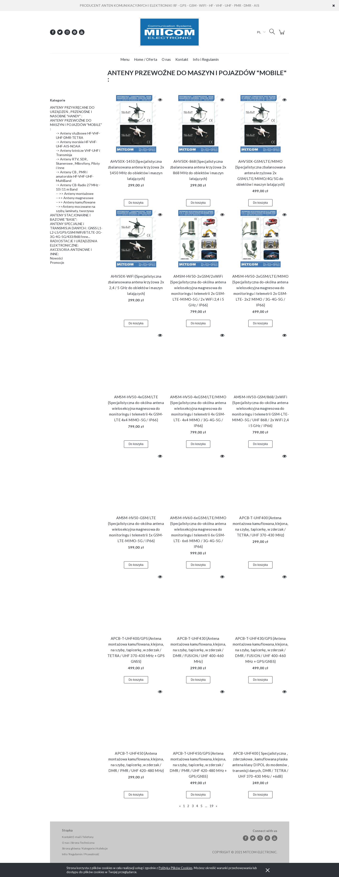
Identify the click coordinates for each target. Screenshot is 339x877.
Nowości (56, 258)
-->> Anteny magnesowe (75, 198)
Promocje (57, 262)
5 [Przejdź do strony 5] (201, 806)
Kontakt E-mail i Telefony (78, 837)
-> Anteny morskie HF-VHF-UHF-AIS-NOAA (76, 144)
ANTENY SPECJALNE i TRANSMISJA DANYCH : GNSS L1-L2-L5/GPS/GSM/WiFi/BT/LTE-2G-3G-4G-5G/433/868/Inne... (76, 230)
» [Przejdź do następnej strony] (216, 806)
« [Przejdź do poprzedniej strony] (180, 806)
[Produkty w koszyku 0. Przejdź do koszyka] (282, 35)
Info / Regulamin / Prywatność (80, 854)
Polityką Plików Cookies (175, 868)
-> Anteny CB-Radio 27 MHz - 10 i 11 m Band (78, 187)
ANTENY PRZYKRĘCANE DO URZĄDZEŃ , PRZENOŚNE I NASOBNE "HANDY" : (72, 111)
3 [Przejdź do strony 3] (193, 806)
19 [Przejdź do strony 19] (211, 806)
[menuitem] (124, 59)
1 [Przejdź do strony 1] (184, 806)
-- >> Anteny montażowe (75, 193)
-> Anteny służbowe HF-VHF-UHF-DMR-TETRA (78, 135)
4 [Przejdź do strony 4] (197, 806)
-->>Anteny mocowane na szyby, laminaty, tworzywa (75, 208)
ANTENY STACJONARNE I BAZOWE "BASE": (70, 217)
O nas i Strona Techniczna (78, 842)
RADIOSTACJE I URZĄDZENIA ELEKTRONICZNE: (73, 243)
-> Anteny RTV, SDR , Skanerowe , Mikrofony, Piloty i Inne (78, 163)
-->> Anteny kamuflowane (75, 202)
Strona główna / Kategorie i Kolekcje (85, 848)
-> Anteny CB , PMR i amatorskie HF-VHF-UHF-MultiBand (75, 176)
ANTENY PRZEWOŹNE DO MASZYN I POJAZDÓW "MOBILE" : (76, 124)
